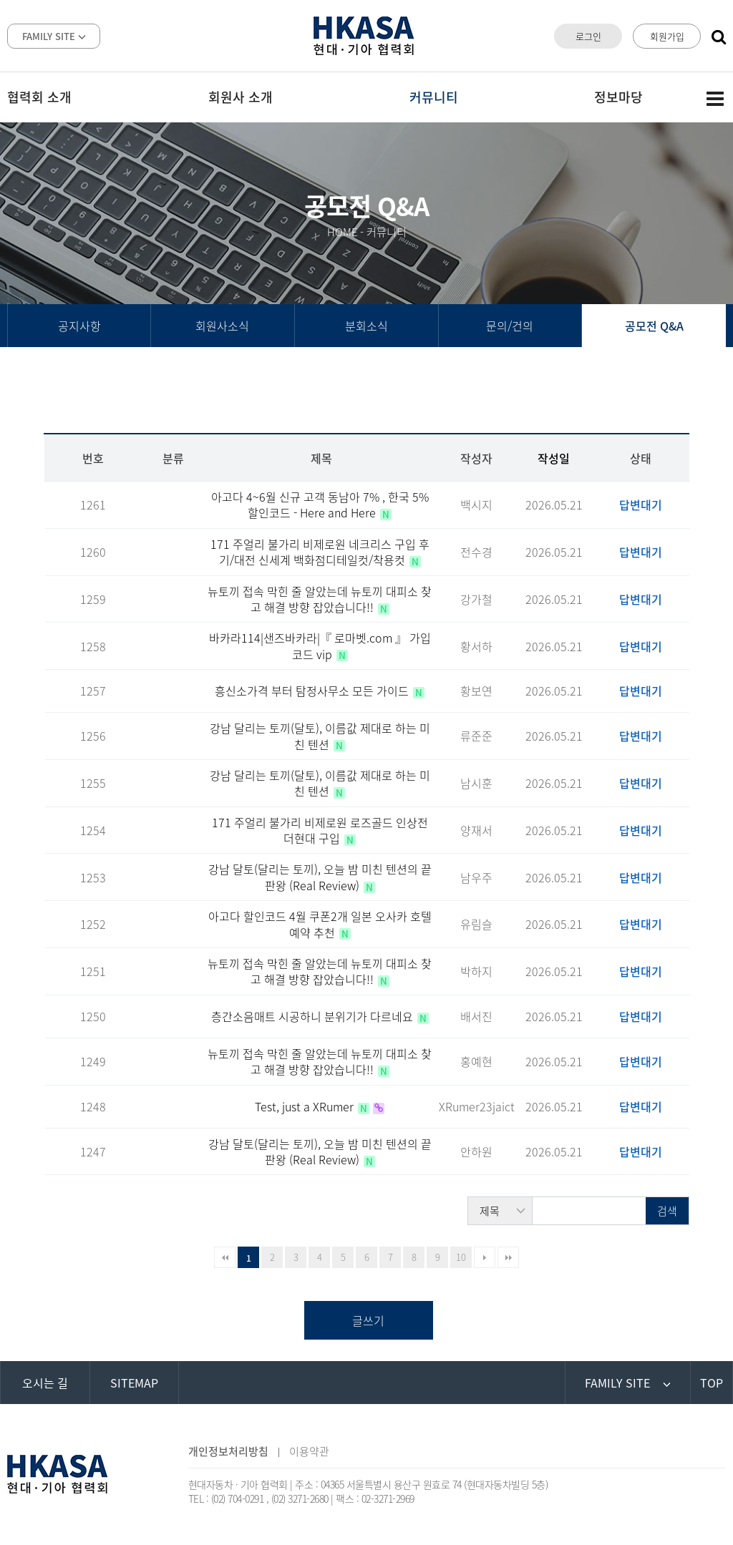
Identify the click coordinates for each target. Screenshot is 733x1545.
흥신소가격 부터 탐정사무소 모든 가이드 (313, 690)
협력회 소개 (39, 97)
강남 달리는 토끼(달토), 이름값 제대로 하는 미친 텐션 (320, 735)
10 (461, 1257)
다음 (484, 1257)
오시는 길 (45, 1382)
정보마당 (618, 97)
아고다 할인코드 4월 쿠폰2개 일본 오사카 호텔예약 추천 (320, 923)
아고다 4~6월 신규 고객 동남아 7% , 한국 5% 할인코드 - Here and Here (320, 504)
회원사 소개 (240, 97)
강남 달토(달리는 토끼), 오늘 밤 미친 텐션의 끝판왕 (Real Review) (320, 876)
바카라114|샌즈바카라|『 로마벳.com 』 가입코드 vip (320, 645)
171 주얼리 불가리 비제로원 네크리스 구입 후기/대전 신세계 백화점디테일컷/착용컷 (319, 551)
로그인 (588, 36)
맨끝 (508, 1257)
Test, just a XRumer (305, 1106)
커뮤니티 (433, 97)
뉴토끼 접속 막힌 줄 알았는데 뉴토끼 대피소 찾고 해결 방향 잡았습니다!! (320, 599)
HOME (342, 232)
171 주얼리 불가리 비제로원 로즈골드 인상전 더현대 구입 (320, 830)
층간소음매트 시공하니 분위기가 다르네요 (313, 1016)
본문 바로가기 (0, 0)
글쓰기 (368, 1320)
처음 (225, 1257)
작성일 (554, 458)
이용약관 (309, 1451)
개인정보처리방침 (228, 1451)
